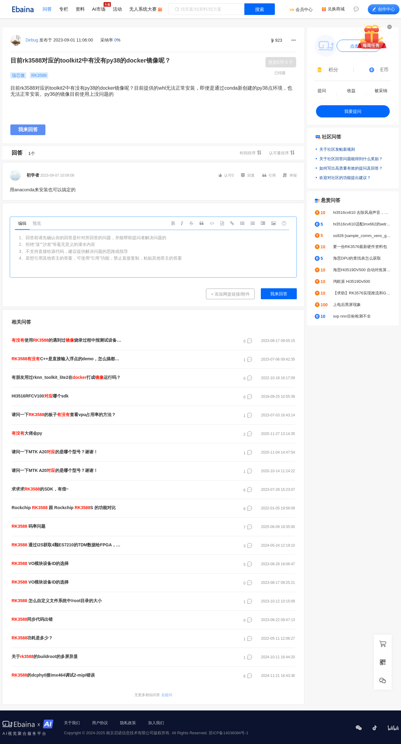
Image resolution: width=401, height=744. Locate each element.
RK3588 (39, 75)
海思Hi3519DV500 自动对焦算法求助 (362, 270)
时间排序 (251, 152)
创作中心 (383, 9)
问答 (47, 9)
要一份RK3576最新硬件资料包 (360, 246)
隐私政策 (128, 723)
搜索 (259, 9)
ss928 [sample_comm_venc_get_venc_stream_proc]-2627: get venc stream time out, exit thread (362, 235)
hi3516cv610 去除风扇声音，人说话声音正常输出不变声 (362, 212)
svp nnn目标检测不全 (352, 316)
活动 (117, 9)
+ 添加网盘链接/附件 (230, 294)
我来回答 (28, 129)
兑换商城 (336, 8)
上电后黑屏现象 (347, 304)
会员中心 (304, 9)
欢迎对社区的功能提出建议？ (345, 177)
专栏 (63, 9)
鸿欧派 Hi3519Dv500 (351, 281)
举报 (290, 175)
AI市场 (98, 9)
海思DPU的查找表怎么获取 (357, 258)
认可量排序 (282, 152)
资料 (80, 9)
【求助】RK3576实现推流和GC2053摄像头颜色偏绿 (362, 293)
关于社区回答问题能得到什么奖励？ (351, 158)
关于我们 (72, 723)
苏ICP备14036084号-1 (228, 733)
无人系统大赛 (143, 9)
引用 (269, 175)
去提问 (153, 695)
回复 (248, 175)
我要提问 (352, 111)
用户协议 (100, 723)
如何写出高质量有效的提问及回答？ (351, 168)
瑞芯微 (18, 75)
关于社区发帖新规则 (337, 149)
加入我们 (156, 723)
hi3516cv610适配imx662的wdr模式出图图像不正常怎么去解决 (362, 224)
